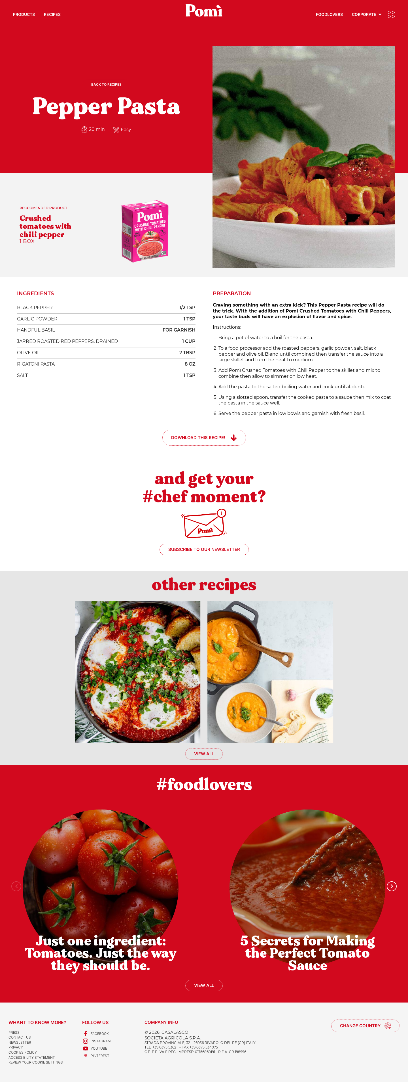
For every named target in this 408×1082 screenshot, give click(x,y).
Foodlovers (329, 14)
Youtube (94, 1048)
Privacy (15, 1047)
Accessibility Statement (31, 1057)
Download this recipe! (198, 437)
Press (14, 1032)
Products (24, 14)
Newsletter (19, 1042)
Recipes (52, 14)
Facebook (95, 1033)
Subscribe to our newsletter (204, 549)
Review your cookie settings (35, 1062)
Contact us (19, 1037)
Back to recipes (106, 84)
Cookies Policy (22, 1052)
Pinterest (95, 1055)
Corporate (364, 14)
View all (204, 753)
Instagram (96, 1041)
